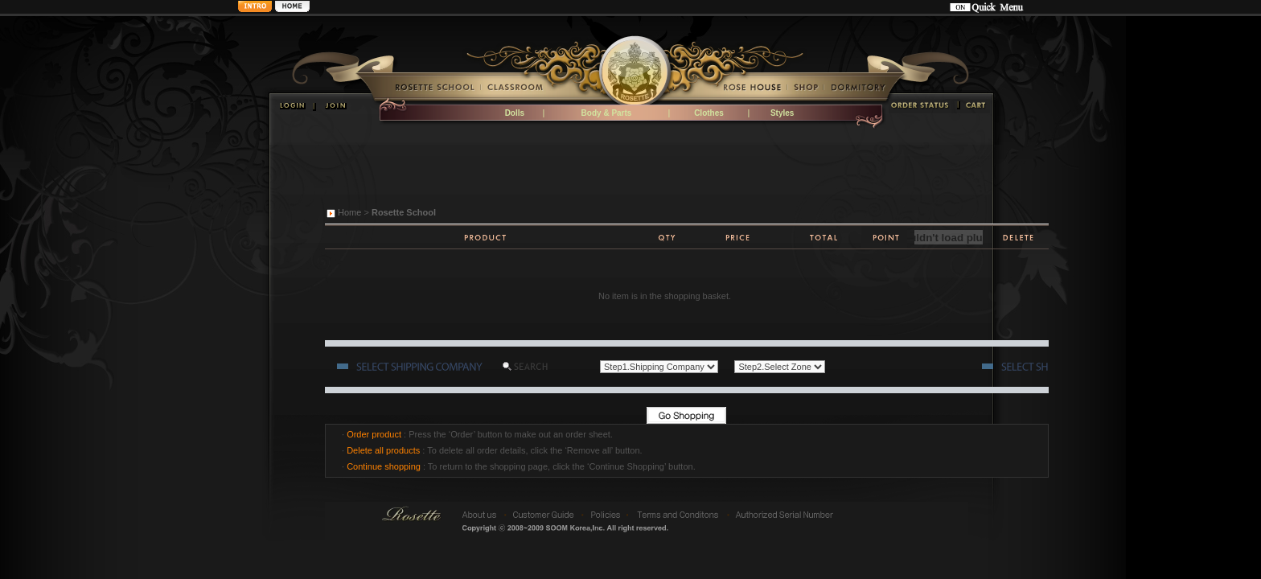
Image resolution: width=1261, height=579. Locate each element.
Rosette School (404, 212)
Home (349, 212)
